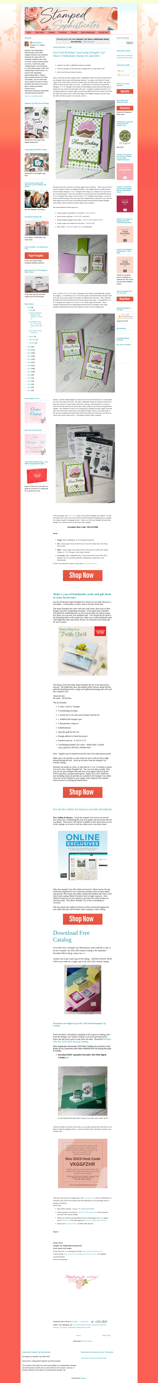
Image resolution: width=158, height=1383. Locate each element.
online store (71, 516)
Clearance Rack (71, 1224)
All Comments (124, 75)
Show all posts (89, 42)
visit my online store (90, 563)
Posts (121, 71)
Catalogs (51, 32)
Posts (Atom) (87, 1341)
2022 (29, 356)
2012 (29, 387)
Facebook (103, 1220)
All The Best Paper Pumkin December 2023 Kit (89, 1325)
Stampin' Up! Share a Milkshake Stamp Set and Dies (72, 1327)
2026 (29, 307)
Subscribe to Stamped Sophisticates (94, 1358)
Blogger (83, 1378)
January (32, 343)
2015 (29, 378)
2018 (29, 369)
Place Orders (39, 32)
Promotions (63, 32)
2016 (29, 375)
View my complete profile (33, 96)
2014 (29, 381)
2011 (29, 390)
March (31, 336)
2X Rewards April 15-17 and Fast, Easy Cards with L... (35, 324)
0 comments (83, 1321)
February (32, 340)
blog (101, 1218)
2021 (29, 359)
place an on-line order (81, 1209)
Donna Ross (37, 43)
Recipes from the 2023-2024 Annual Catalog (82, 1040)
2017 (29, 372)
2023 (29, 353)
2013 (29, 384)
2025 (29, 347)
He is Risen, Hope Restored (35, 332)
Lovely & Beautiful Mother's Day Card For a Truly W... (35, 316)
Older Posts (106, 1335)
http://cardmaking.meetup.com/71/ (93, 1251)
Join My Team (103, 32)
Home (29, 32)
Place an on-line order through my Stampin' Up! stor (79, 1254)
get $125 (87, 1212)
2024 (29, 350)
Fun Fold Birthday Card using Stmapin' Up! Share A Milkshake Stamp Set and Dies (79, 54)
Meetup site (65, 1220)
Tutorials (74, 32)
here (84, 953)
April (31, 310)
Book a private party (88, 32)
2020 (29, 362)
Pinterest (87, 1220)
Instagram (94, 1220)
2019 (29, 365)
